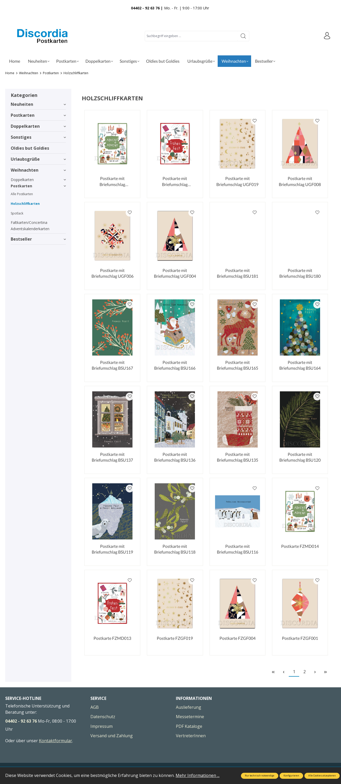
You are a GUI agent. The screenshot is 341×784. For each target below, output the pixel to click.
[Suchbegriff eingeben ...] (191, 36)
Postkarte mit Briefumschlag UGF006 (112, 273)
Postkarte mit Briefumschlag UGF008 (300, 181)
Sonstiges (38, 137)
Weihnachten (38, 170)
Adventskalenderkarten (30, 228)
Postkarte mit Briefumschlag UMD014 (112, 181)
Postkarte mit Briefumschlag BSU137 (112, 457)
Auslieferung (188, 707)
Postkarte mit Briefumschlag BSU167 (112, 365)
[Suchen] (243, 36)
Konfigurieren (291, 775)
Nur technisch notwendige (259, 775)
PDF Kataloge (189, 726)
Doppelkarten (38, 126)
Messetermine (190, 716)
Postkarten (38, 115)
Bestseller (38, 239)
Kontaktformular (55, 741)
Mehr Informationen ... (197, 775)
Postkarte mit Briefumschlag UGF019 (237, 181)
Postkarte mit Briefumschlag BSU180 (300, 273)
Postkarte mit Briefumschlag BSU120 (300, 457)
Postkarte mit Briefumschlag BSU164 (300, 365)
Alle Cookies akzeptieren (322, 775)
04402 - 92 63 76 (21, 721)
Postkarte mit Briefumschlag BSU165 (237, 365)
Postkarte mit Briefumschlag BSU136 (174, 457)
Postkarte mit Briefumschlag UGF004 (175, 273)
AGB (94, 707)
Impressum (101, 726)
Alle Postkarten (22, 194)
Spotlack (17, 213)
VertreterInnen (191, 736)
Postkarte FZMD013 (112, 638)
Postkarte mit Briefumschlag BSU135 (237, 457)
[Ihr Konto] (327, 36)
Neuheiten (38, 104)
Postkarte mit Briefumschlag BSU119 (112, 549)
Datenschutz (102, 716)
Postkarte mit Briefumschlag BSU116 (237, 549)
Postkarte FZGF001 (300, 638)
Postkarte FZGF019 (175, 638)
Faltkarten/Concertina (29, 222)
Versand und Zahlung (111, 736)
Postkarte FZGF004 (237, 638)
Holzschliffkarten (25, 203)
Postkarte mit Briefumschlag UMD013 (175, 181)
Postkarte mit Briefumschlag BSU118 (174, 549)
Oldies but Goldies (30, 148)
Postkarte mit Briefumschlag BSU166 (174, 365)
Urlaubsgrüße (38, 159)
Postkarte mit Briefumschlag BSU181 (237, 273)
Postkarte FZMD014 (300, 546)
